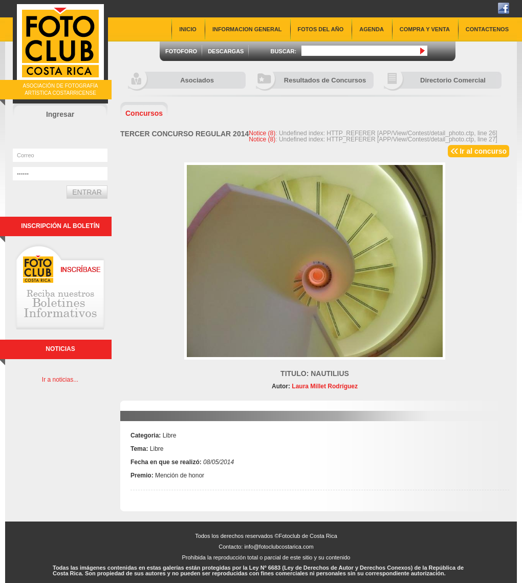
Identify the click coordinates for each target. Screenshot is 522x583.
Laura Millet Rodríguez (324, 386)
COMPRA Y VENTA (425, 29)
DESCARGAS (226, 51)
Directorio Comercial (435, 80)
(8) (262, 133)
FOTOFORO (181, 51)
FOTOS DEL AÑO (321, 29)
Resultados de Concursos (311, 80)
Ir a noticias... (60, 379)
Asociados (171, 80)
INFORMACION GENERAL (247, 29)
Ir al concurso (483, 151)
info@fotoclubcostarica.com (278, 547)
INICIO (188, 29)
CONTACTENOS (487, 29)
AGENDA (371, 29)
